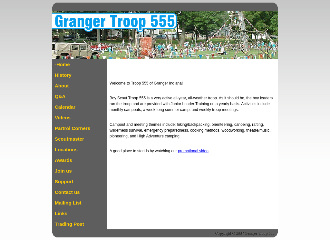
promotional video (193, 151)
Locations (66, 149)
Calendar (65, 107)
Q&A (60, 96)
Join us (63, 171)
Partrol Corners (72, 128)
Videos (63, 117)
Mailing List (68, 202)
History (63, 75)
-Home (62, 64)
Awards (63, 160)
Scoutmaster (69, 139)
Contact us (67, 192)
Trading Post (69, 224)
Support (64, 181)
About (62, 85)
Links (61, 213)
